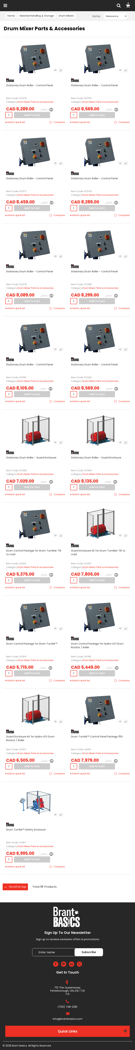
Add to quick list (15, 122)
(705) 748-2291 (67, 1007)
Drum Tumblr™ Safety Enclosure (26, 829)
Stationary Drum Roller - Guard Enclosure (31, 457)
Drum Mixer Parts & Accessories (36, 102)
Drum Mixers (66, 15)
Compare (57, 122)
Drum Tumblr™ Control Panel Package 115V (97, 736)
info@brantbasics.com (67, 1019)
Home (11, 15)
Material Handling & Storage (37, 15)
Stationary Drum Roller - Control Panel (29, 85)
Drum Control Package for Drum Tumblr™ (31, 643)
